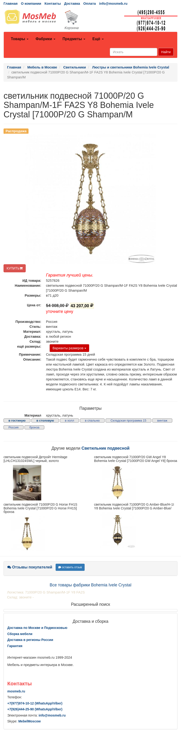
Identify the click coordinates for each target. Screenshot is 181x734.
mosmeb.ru (16, 691)
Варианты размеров (69, 348)
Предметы (73, 39)
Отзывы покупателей (29, 567)
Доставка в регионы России (30, 640)
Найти (166, 52)
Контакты (53, 3)
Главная (11, 3)
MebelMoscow (29, 721)
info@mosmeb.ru (113, 3)
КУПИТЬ (15, 268)
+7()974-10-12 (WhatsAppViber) (34, 703)
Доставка (72, 3)
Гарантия (14, 646)
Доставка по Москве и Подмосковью (37, 628)
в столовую (45, 420)
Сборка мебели (19, 634)
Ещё (98, 39)
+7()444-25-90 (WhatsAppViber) (34, 709)
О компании (31, 3)
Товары (20, 39)
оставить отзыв (70, 567)
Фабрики (45, 39)
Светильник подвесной (106, 448)
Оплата (89, 3)
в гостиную (16, 420)
